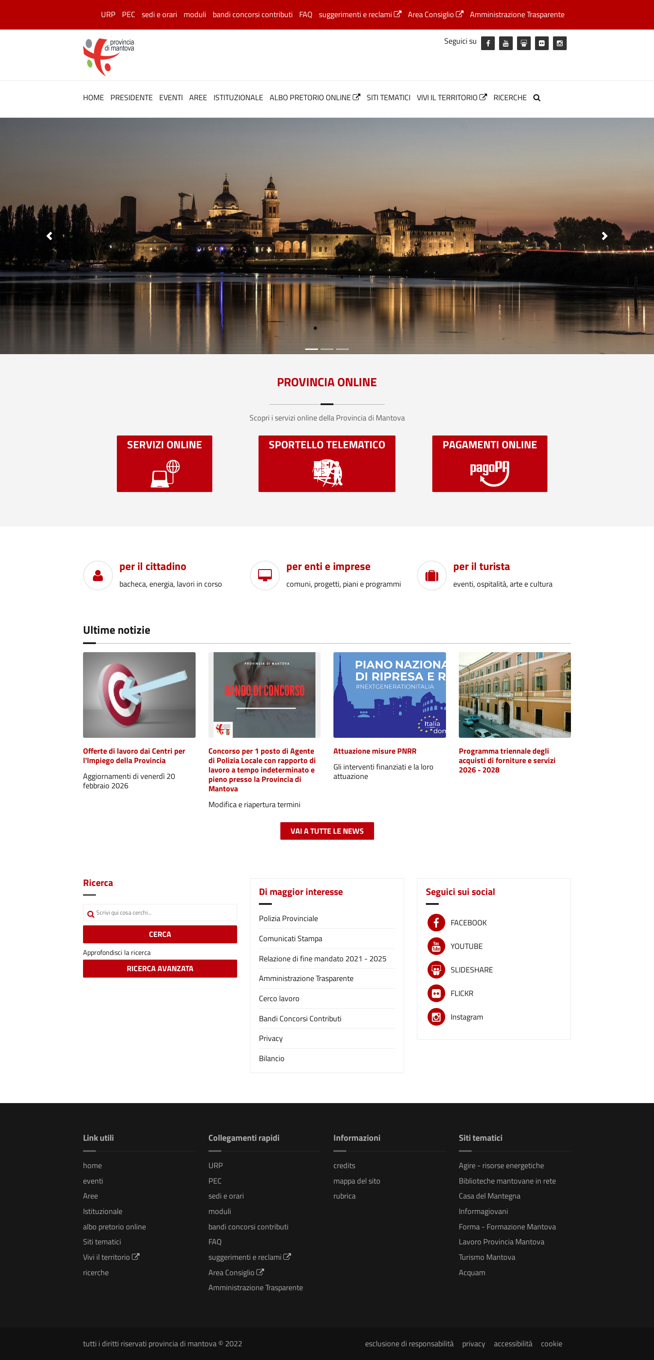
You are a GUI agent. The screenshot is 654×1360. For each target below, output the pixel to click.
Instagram (467, 1017)
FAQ (305, 14)
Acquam (472, 1272)
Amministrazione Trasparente (517, 14)
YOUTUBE (467, 946)
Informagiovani (483, 1211)
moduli (195, 14)
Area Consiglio (436, 14)
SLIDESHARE (472, 969)
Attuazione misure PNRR (374, 751)
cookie (551, 1343)
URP (108, 14)
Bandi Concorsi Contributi (300, 1018)
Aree (198, 97)
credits (344, 1165)
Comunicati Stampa (290, 938)
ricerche (510, 97)
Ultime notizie (116, 629)
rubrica (344, 1196)
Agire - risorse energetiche (501, 1165)
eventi (171, 97)
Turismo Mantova (487, 1257)
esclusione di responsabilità (409, 1343)
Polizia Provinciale (288, 918)
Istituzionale (238, 97)
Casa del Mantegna (489, 1196)
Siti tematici (388, 97)
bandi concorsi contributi (253, 14)
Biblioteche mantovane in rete (507, 1181)
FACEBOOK (469, 922)
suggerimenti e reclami (360, 14)
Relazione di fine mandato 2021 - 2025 (322, 958)
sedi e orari (159, 14)
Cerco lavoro (279, 998)
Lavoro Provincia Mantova (501, 1241)
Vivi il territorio (452, 97)
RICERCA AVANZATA (160, 968)
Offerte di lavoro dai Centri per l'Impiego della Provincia (134, 755)
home (93, 97)
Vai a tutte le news (327, 831)
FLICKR (462, 993)
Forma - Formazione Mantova (507, 1226)
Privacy (271, 1038)
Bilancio (272, 1058)
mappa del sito (357, 1181)
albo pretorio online (315, 97)
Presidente (131, 97)
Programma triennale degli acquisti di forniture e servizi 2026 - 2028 (507, 760)
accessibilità (513, 1343)
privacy (473, 1343)
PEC (128, 14)
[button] (49, 236)
